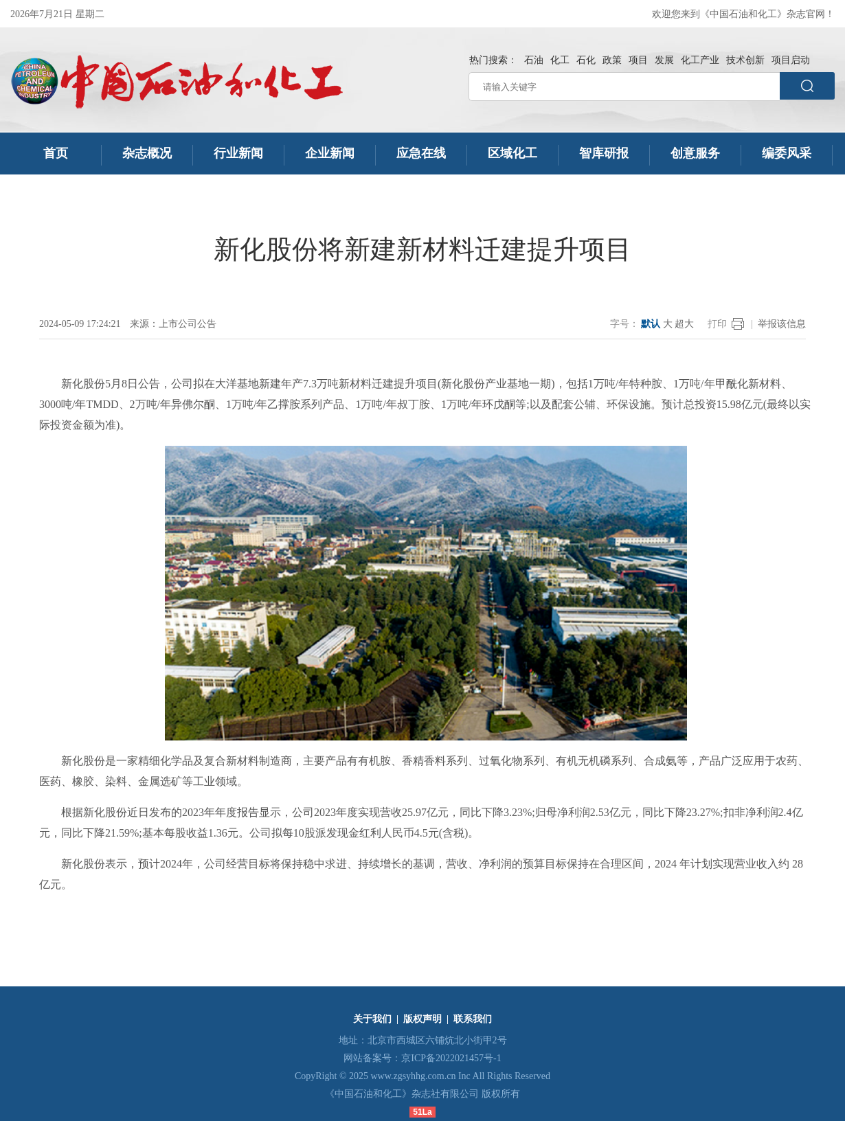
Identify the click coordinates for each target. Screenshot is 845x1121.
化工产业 (700, 60)
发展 (664, 60)
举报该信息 (782, 324)
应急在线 (421, 153)
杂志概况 (147, 153)
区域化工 (512, 153)
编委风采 (786, 153)
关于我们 (372, 1019)
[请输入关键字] (624, 86)
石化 (586, 60)
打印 (717, 324)
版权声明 (422, 1019)
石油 (533, 60)
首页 (56, 153)
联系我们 (472, 1019)
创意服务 (695, 153)
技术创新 (745, 60)
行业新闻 (238, 153)
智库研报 (604, 153)
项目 (638, 60)
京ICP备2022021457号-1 (451, 1058)
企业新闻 (329, 153)
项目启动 (790, 60)
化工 (560, 60)
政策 (612, 60)
